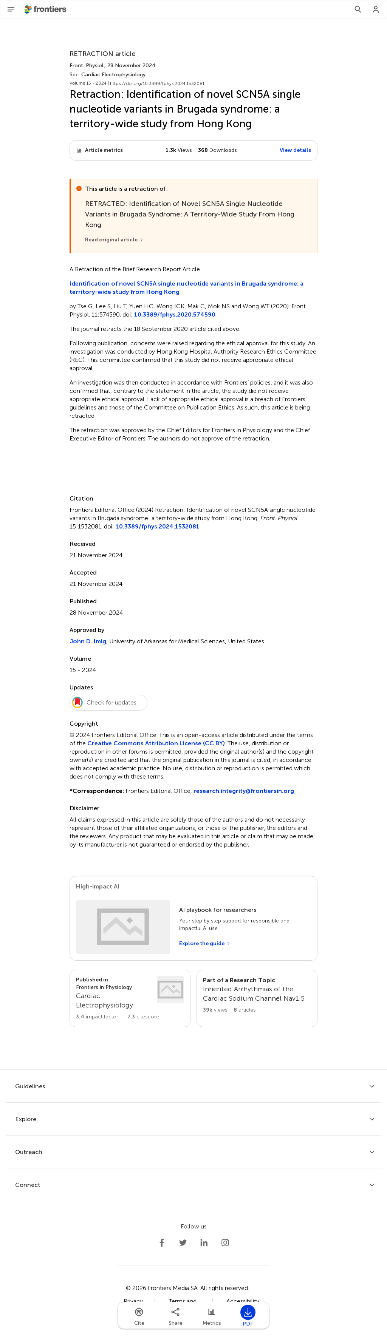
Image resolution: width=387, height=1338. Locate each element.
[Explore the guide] (205, 943)
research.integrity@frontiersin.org (244, 790)
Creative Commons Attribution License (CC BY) (156, 743)
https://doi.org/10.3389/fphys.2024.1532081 (157, 83)
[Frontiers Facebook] (161, 1242)
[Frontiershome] (46, 9)
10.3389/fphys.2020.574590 (174, 314)
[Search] (357, 9)
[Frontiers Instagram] (225, 1242)
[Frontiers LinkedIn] (204, 1242)
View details (295, 150)
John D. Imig (88, 641)
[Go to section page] (130, 998)
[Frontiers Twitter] (182, 1242)
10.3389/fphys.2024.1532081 (158, 526)
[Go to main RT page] (257, 998)
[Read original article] (114, 240)
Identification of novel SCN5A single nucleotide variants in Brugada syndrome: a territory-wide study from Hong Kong (186, 287)
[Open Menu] (10, 9)
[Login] (376, 9)
